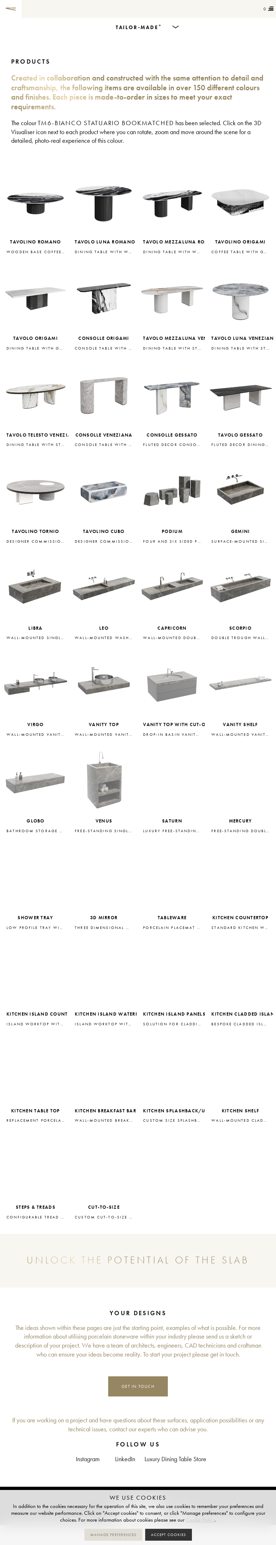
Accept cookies (168, 1534)
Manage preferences (113, 1534)
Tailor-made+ (61, 9)
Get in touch (138, 1386)
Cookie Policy (200, 1520)
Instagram (88, 1459)
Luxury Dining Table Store (175, 1459)
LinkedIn (125, 1459)
